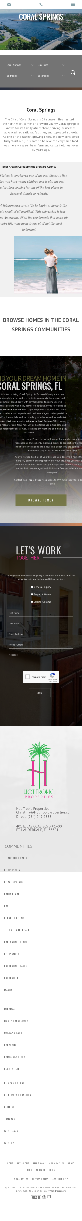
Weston (9, 1143)
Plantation (11, 1068)
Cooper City (12, 870)
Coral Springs (14, 882)
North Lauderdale (16, 1020)
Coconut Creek (18, 858)
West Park (11, 1131)
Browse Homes (41, 510)
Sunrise (9, 1107)
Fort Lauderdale (19, 930)
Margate (9, 990)
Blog (29, 1170)
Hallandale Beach (16, 942)
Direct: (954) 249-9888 (34, 816)
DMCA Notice (21, 1179)
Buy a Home (23, 1163)
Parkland (10, 1044)
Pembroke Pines (14, 1056)
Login (52, 1170)
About (71, 1163)
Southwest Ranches (17, 1095)
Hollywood (11, 954)
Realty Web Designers (54, 1191)
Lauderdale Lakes (16, 966)
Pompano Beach (14, 1083)
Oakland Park (13, 1032)
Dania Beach (12, 894)
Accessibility (60, 1179)
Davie (7, 906)
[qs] (52, 65)
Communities (56, 1163)
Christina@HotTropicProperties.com (44, 812)
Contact (40, 1170)
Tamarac (9, 1119)
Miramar (9, 1008)
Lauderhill (11, 978)
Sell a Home (39, 1163)
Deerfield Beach (15, 918)
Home (10, 1163)
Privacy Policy (40, 1179)
